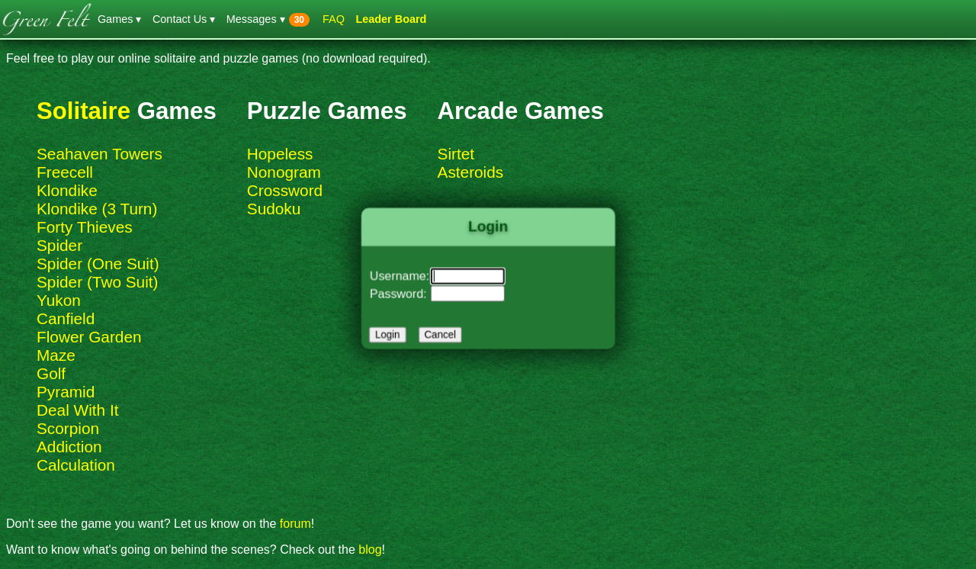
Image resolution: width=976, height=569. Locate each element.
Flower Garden (89, 337)
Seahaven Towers (99, 153)
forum (295, 523)
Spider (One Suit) (98, 263)
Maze (56, 355)
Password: (403, 292)
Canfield (66, 318)
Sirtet (456, 153)
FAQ (334, 19)
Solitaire (83, 111)
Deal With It (77, 410)
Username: (404, 276)
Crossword (285, 190)
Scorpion (68, 428)
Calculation (76, 465)
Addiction (69, 446)
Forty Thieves (85, 227)
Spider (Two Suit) (98, 282)
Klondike (67, 190)
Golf (51, 373)
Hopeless (280, 153)
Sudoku (274, 208)
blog (369, 549)
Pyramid (66, 391)
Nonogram (284, 172)
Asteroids (471, 172)
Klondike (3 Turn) (97, 208)
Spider (59, 245)
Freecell (65, 172)
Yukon (59, 300)
